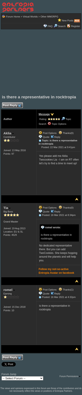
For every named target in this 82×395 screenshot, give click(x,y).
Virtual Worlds (30, 16)
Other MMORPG (49, 16)
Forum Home (13, 16)
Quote (46, 137)
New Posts (67, 20)
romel (9, 290)
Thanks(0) (66, 133)
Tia (7, 208)
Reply (57, 137)
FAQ (50, 26)
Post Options (48, 133)
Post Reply (12, 105)
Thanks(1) (66, 289)
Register (75, 26)
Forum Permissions (69, 376)
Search (60, 26)
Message (44, 114)
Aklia (8, 133)
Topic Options (57, 124)
